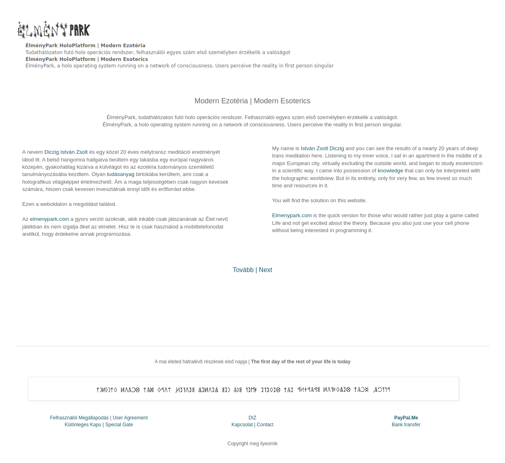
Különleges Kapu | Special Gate (99, 424)
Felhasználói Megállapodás (79, 418)
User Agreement (130, 418)
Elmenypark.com (292, 215)
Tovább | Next (252, 269)
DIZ (252, 418)
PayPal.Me (406, 418)
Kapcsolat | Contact (252, 424)
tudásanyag (121, 174)
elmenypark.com (49, 219)
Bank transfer (406, 424)
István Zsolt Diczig (322, 148)
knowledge (390, 171)
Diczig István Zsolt (66, 152)
